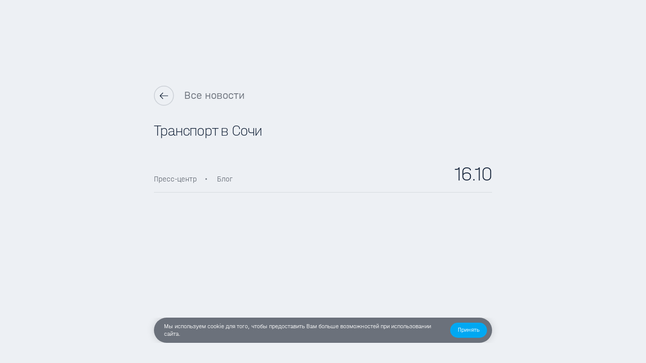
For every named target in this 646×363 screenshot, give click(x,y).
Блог (225, 179)
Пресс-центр (175, 179)
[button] (468, 330)
